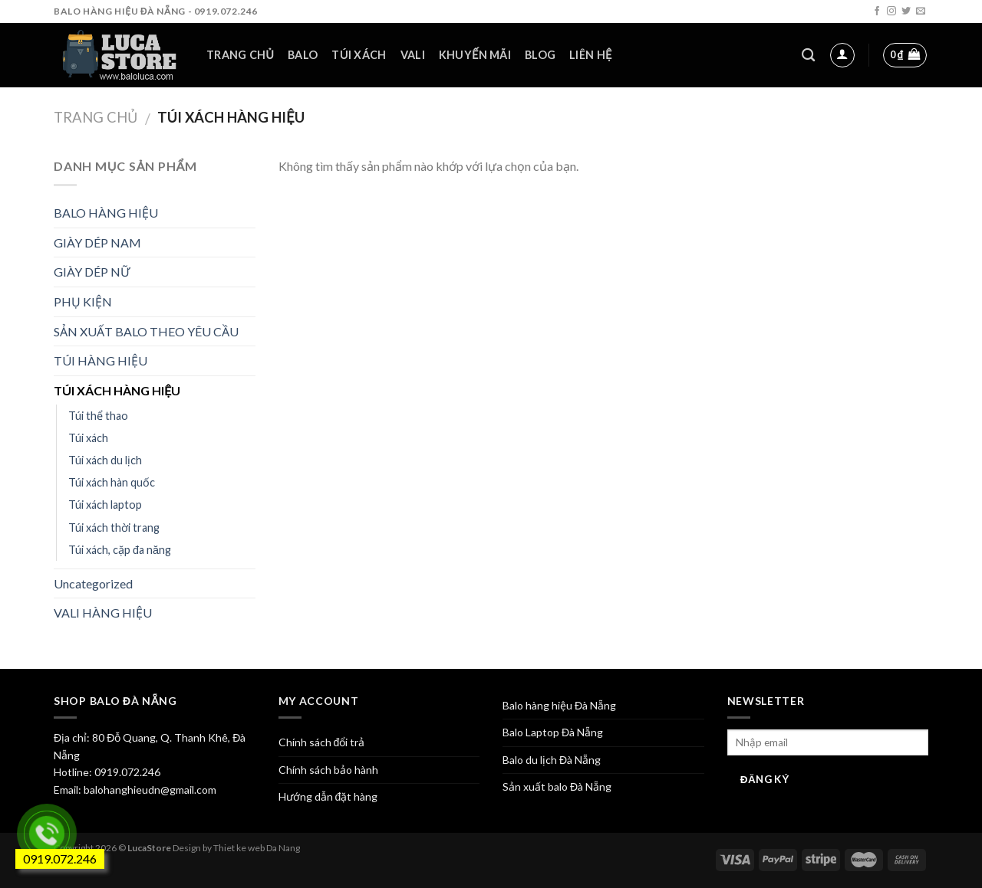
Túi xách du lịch (105, 460)
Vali (412, 54)
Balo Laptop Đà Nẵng (553, 732)
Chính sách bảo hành (328, 769)
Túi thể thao (98, 415)
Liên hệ (590, 54)
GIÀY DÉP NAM (97, 242)
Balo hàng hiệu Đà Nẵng (559, 705)
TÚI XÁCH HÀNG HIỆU (117, 390)
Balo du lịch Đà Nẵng (552, 759)
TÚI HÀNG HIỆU (100, 360)
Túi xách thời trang (114, 527)
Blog (540, 54)
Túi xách (358, 54)
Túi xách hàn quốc (111, 482)
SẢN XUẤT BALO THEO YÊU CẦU (146, 331)
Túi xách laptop (105, 504)
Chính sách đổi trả (321, 742)
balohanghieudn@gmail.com (148, 789)
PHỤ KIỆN (83, 301)
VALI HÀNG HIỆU (103, 612)
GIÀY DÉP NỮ (92, 271)
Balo (303, 54)
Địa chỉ (70, 737)
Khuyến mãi (475, 54)
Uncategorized (93, 583)
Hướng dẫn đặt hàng (328, 796)
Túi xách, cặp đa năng (119, 549)
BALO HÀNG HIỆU (106, 212)
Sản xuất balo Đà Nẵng (557, 786)
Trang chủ (240, 54)
